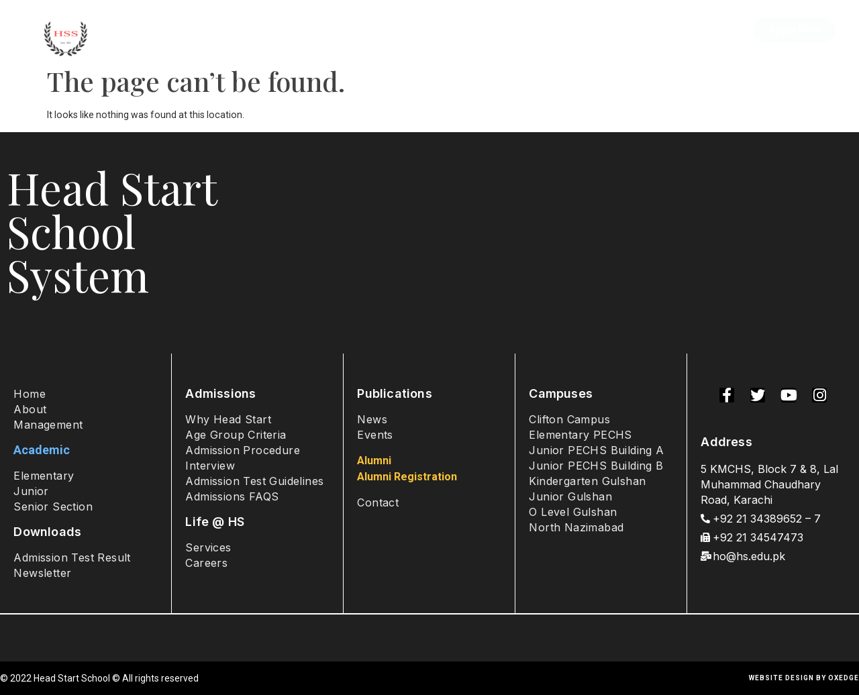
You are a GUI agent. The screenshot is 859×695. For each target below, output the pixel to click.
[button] (794, 30)
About (202, 30)
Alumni (645, 30)
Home (148, 30)
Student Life (526, 30)
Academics (362, 30)
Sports (587, 30)
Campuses (453, 30)
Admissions (272, 30)
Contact (707, 30)
